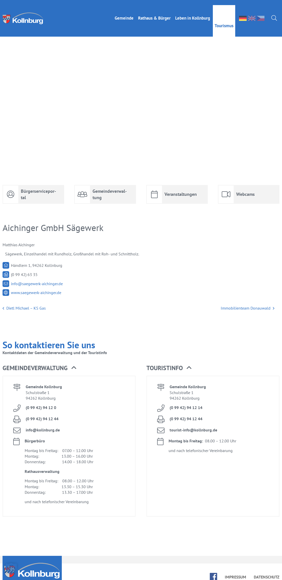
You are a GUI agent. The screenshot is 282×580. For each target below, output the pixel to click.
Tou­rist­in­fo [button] (168, 368)
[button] (11, 569)
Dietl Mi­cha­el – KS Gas (24, 308)
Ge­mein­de (124, 13)
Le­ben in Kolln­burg (192, 13)
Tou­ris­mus (224, 20)
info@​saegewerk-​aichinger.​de (37, 283)
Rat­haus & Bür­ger (154, 13)
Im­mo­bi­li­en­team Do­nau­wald (247, 308)
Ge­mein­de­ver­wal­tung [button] (39, 368)
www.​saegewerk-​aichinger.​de (36, 292)
